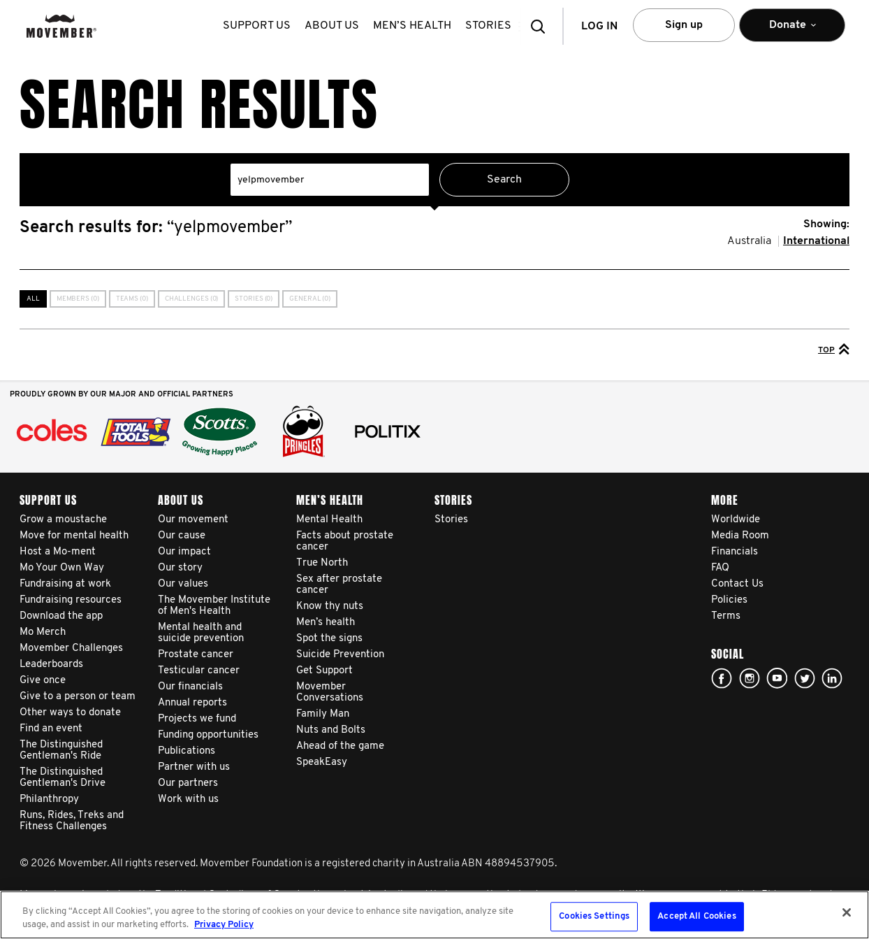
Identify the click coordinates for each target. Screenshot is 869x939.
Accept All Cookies (696, 917)
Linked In (831, 678)
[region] (434, 915)
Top (833, 349)
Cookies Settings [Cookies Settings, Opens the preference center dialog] (594, 917)
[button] (542, 26)
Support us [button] (259, 25)
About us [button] (334, 25)
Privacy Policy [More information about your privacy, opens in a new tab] (224, 924)
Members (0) (78, 299)
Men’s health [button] (415, 25)
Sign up (684, 25)
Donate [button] (792, 31)
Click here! (749, 678)
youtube (776, 678)
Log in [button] (599, 26)
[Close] (846, 912)
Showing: (826, 224)
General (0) (309, 299)
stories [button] (491, 25)
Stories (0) (253, 299)
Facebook (721, 678)
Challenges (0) (192, 299)
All (33, 299)
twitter (804, 678)
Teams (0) (132, 299)
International (816, 241)
